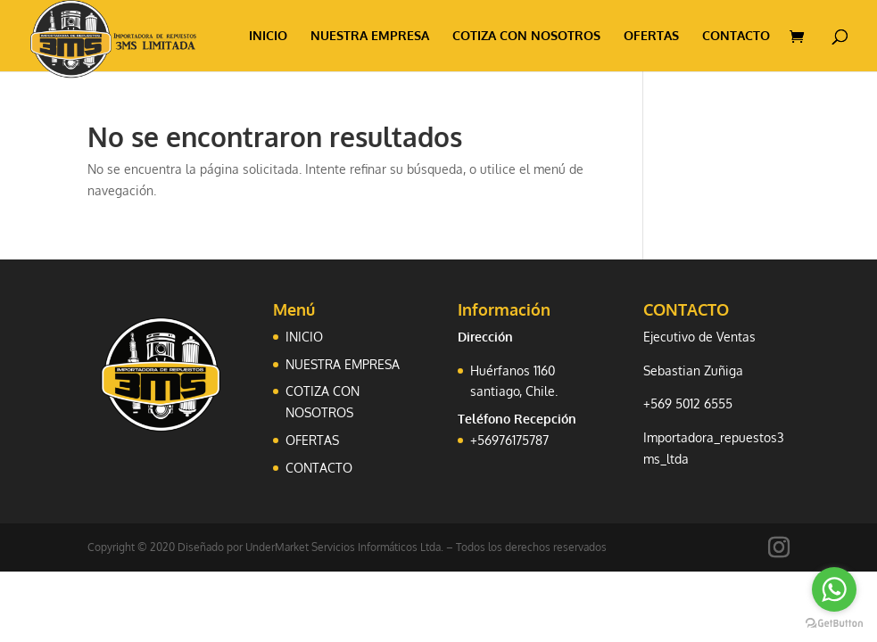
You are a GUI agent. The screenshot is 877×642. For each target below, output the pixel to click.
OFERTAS (651, 36)
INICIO (268, 36)
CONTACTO (736, 36)
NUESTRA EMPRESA (369, 36)
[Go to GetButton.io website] (834, 624)
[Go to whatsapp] (834, 589)
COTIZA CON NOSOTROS (526, 36)
